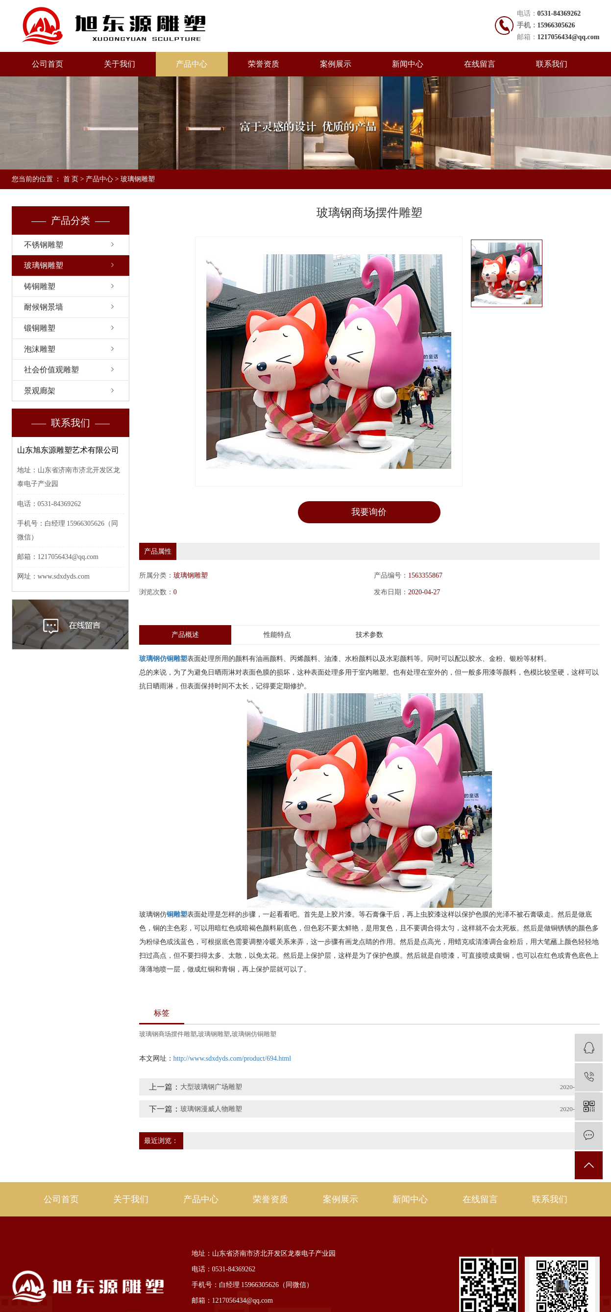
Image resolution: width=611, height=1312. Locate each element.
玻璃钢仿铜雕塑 (254, 1034)
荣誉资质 (263, 64)
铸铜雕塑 (39, 286)
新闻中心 (407, 64)
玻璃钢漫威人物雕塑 (211, 1109)
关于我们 (119, 64)
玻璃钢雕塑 (138, 179)
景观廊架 (39, 391)
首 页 (71, 179)
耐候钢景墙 (43, 307)
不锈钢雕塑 (43, 245)
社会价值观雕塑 (51, 369)
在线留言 (479, 64)
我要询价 (369, 512)
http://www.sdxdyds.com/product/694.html (232, 1058)
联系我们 (551, 64)
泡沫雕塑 (39, 349)
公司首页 (47, 64)
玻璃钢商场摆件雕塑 (167, 1034)
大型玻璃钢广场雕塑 (211, 1087)
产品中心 (191, 64)
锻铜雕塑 (39, 328)
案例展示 (335, 64)
